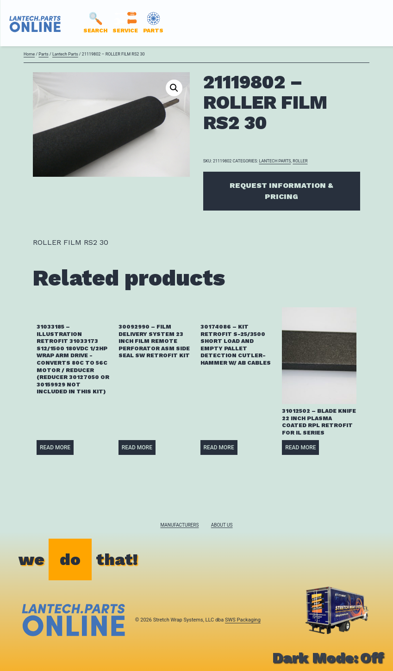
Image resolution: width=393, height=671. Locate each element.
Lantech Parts (65, 54)
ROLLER (300, 161)
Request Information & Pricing (281, 191)
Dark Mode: (328, 657)
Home (29, 54)
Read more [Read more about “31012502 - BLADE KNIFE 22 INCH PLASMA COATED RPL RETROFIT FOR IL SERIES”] (300, 447)
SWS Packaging (243, 620)
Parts (43, 54)
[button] (174, 88)
